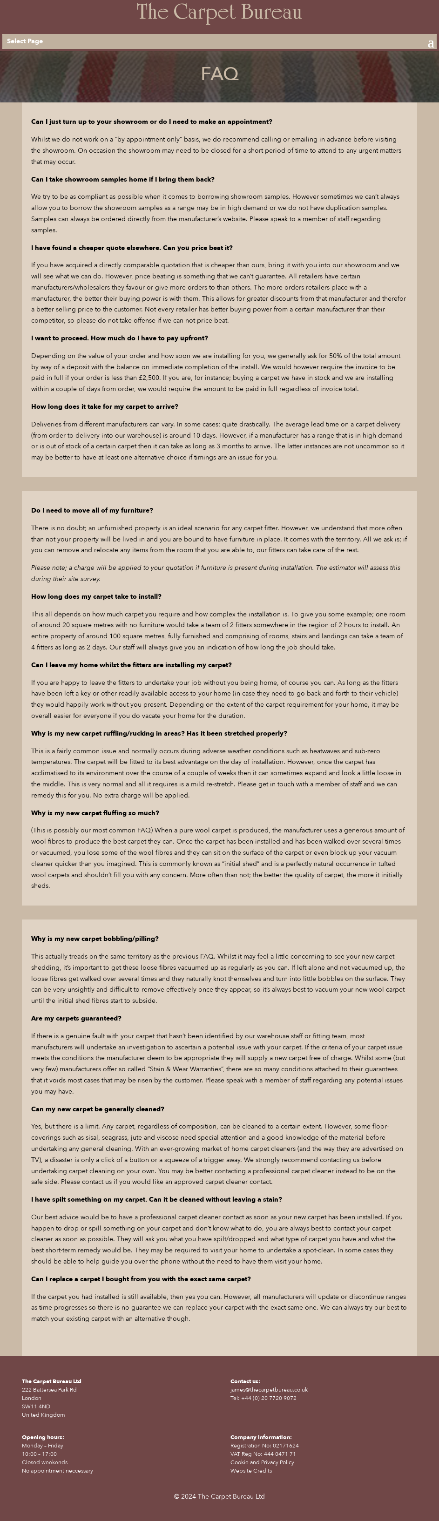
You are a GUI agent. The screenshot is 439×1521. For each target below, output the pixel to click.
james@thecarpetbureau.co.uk (269, 1389)
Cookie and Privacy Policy (262, 1462)
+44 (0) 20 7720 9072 (269, 1398)
